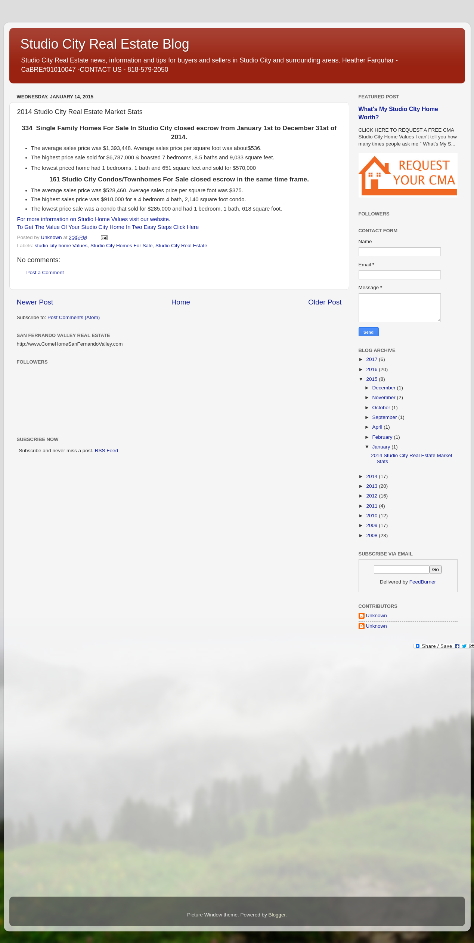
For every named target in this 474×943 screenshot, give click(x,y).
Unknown (376, 615)
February (383, 437)
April (378, 427)
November (384, 397)
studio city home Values (61, 245)
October (382, 407)
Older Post (324, 302)
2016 (372, 369)
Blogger (277, 915)
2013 (372, 486)
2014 (372, 476)
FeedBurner (422, 582)
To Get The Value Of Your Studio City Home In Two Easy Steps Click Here (108, 227)
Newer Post (35, 302)
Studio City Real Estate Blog (105, 44)
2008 (372, 535)
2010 (372, 515)
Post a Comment (45, 272)
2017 (372, 359)
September (385, 417)
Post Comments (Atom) (73, 317)
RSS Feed (106, 450)
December (384, 388)
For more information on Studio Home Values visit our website (93, 219)
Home (180, 302)
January (382, 447)
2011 (372, 506)
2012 (372, 496)
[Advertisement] (388, 774)
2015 (372, 379)
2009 (372, 525)
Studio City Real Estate (181, 245)
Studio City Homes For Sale (121, 245)
